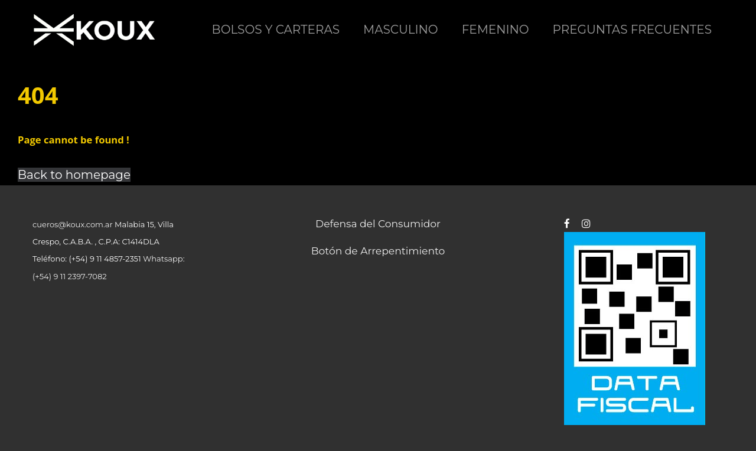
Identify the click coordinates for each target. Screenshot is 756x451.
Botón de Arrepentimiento (378, 250)
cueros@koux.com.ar (72, 224)
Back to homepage (74, 175)
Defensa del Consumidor (378, 223)
